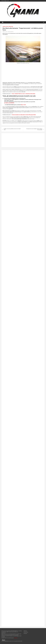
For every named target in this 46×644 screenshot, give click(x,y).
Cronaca (4, 26)
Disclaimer (25, 633)
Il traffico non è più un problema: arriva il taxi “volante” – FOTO (12, 129)
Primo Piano (11, 26)
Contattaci (15, 637)
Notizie (7, 26)
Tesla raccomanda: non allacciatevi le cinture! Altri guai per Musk (24, 114)
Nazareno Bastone (10, 31)
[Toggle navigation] (2, 22)
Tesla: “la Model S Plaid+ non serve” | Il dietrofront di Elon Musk (23, 93)
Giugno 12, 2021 (5, 31)
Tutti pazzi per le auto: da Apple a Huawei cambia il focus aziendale (34, 129)
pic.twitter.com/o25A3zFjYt (9, 102)
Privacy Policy (26, 632)
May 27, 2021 (23, 104)
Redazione (25, 630)
